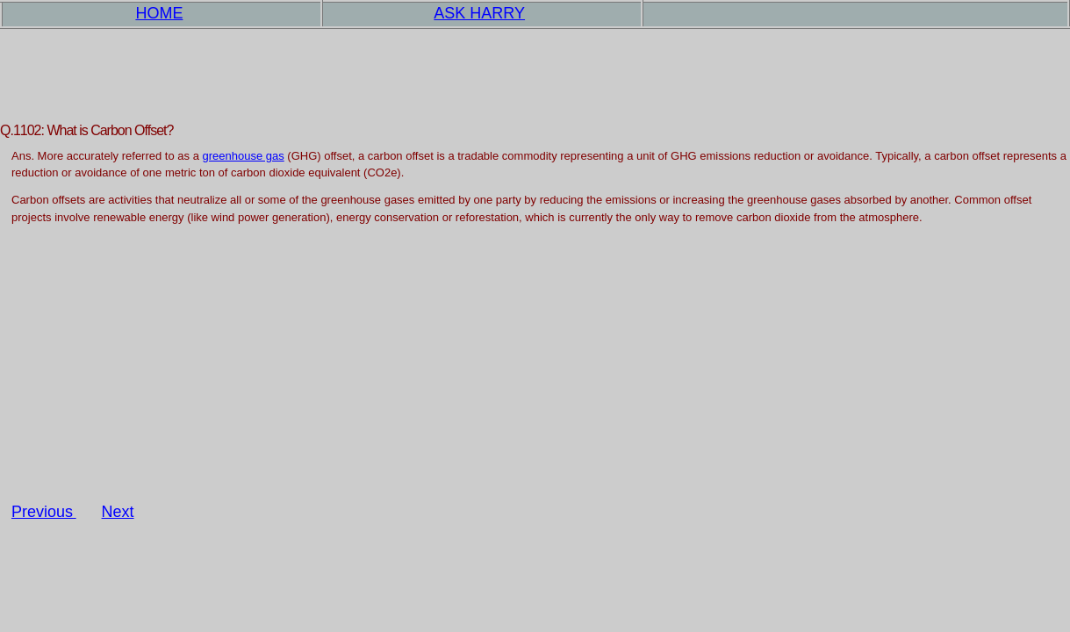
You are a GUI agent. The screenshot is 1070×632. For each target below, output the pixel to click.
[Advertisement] (535, 379)
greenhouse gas (243, 155)
